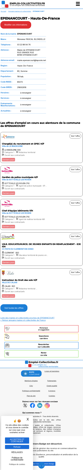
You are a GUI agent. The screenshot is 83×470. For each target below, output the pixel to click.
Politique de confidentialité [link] (17, 459)
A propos (51, 391)
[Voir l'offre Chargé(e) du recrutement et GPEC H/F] (41, 147)
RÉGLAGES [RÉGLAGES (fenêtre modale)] (17, 452)
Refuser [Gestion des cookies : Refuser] (17, 447)
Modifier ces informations (15, 25)
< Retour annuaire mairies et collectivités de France (23, 320)
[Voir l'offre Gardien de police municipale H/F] (41, 181)
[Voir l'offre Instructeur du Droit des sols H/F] (41, 283)
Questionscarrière (44, 337)
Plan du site (31, 396)
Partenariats (51, 381)
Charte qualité (52, 386)
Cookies (52, 396)
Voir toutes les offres (13, 308)
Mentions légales (31, 381)
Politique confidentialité (31, 391)
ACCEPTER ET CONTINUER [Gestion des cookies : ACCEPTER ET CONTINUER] (17, 440)
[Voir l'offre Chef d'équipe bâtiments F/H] (41, 214)
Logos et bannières (52, 371)
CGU (31, 386)
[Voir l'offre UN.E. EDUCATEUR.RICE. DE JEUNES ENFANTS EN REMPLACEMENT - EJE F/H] (41, 249)
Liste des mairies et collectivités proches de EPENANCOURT (27, 318)
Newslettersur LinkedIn (44, 345)
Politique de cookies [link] (17, 464)
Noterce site (43, 353)
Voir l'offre (75, 136)
